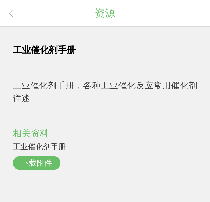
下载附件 (37, 163)
